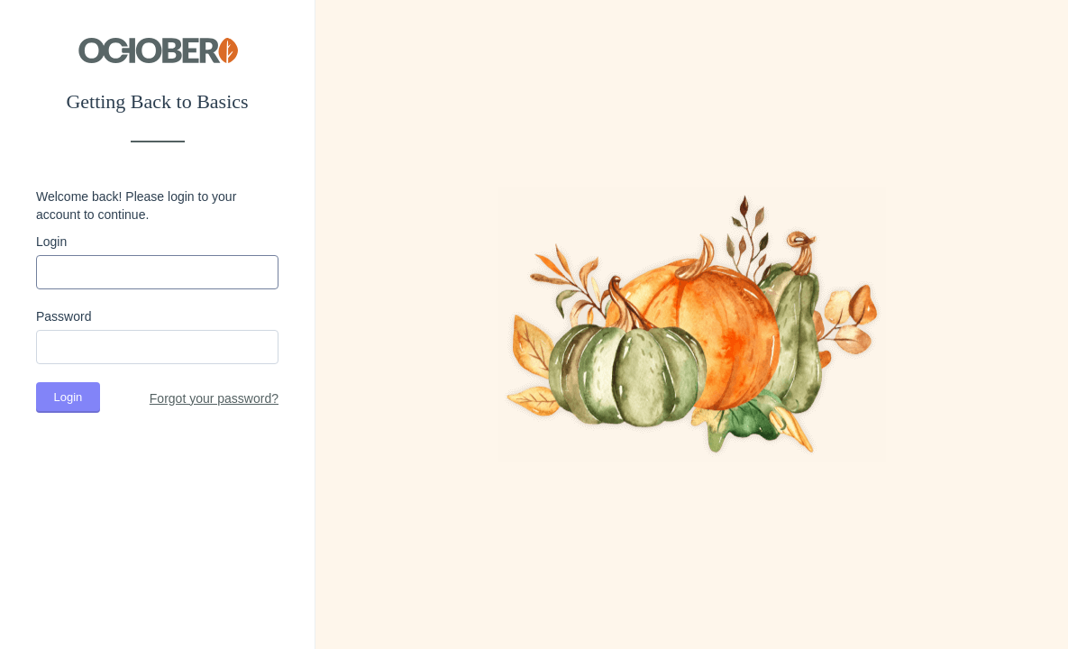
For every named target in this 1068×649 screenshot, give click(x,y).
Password (63, 316)
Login (51, 241)
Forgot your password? (214, 398)
